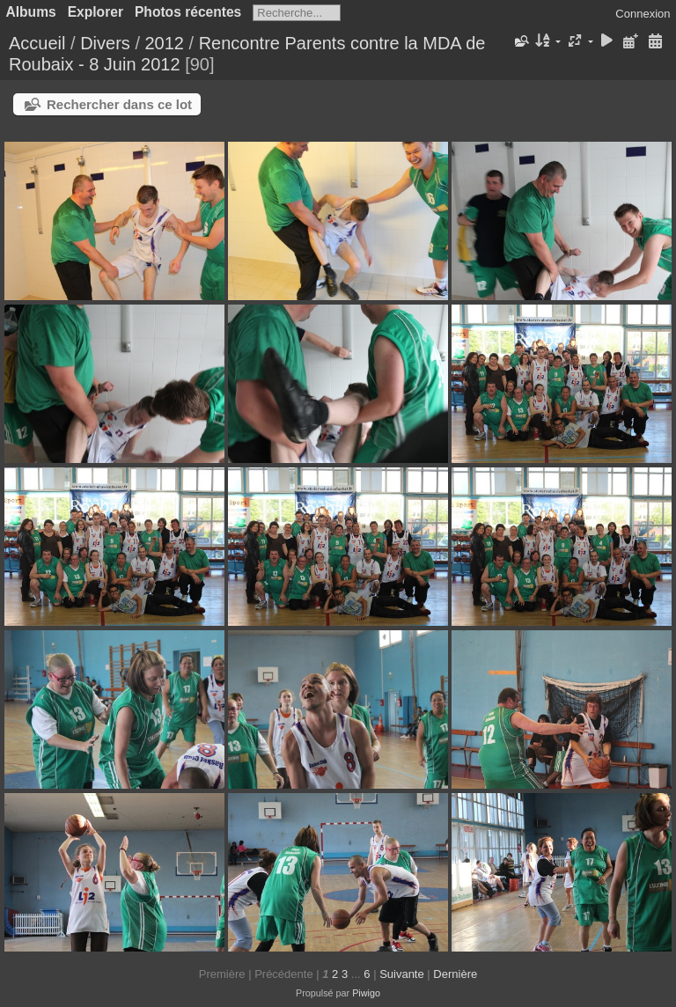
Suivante (401, 974)
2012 (165, 43)
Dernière (455, 974)
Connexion (642, 13)
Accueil (37, 43)
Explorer (95, 11)
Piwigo (366, 993)
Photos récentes (188, 11)
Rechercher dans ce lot (119, 104)
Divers (105, 43)
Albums (31, 11)
